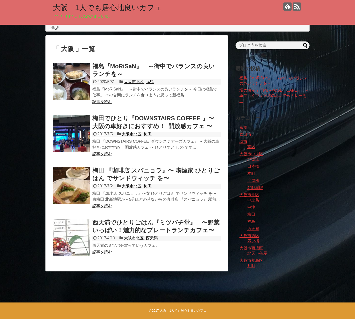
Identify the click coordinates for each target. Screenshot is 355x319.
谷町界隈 (255, 188)
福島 (150, 82)
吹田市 (245, 134)
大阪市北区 (134, 82)
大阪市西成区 (251, 248)
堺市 (243, 142)
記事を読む (102, 102)
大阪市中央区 (251, 154)
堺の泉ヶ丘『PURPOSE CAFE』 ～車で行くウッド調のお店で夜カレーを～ (274, 95)
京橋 (243, 127)
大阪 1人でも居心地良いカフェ (107, 7)
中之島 (253, 200)
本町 (251, 173)
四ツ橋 (253, 241)
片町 (251, 266)
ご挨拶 (53, 28)
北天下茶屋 (257, 253)
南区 (251, 147)
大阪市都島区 (251, 260)
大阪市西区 (249, 236)
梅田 (148, 134)
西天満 (152, 238)
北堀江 (253, 159)
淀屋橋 (253, 180)
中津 (251, 207)
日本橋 (253, 166)
